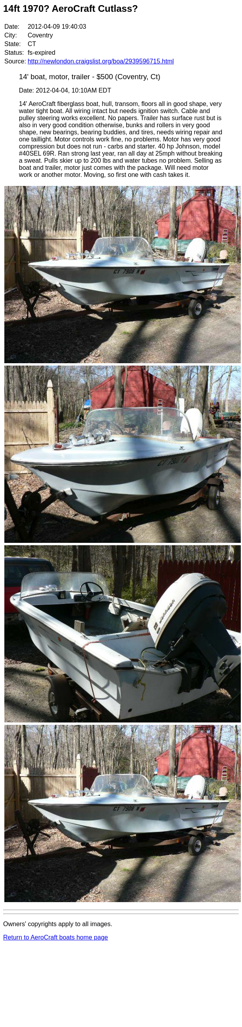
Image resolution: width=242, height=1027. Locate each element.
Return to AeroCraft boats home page (55, 937)
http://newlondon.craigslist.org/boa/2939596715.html (101, 61)
